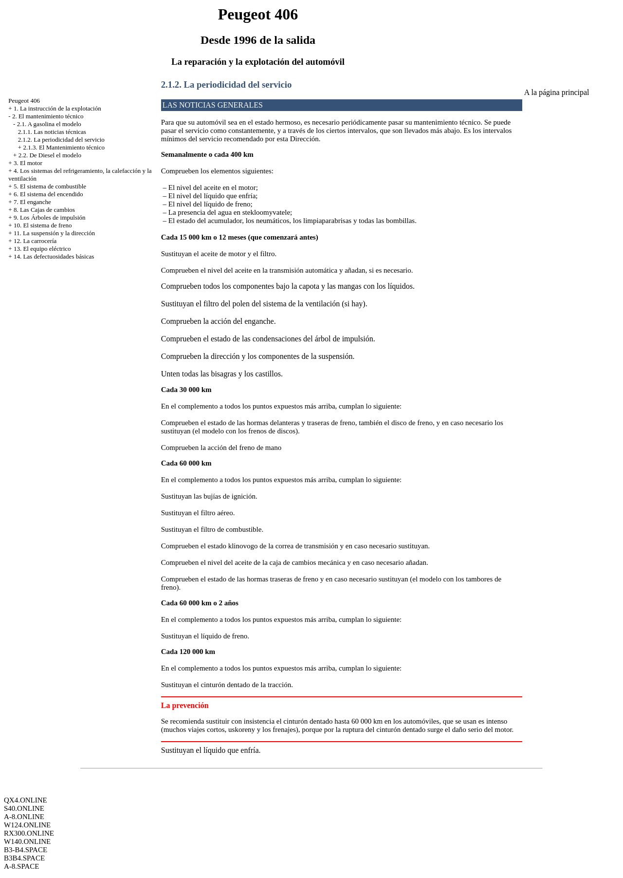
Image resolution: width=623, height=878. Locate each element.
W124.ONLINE (27, 825)
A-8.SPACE (21, 866)
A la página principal (556, 92)
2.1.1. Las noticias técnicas (52, 131)
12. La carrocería (35, 240)
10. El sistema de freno (43, 225)
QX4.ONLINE (25, 800)
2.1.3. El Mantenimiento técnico (64, 147)
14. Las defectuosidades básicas (54, 256)
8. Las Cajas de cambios (44, 209)
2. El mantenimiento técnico (48, 116)
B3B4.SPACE (24, 858)
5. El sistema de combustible (50, 186)
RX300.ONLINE (29, 833)
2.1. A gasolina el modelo (49, 124)
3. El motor (28, 163)
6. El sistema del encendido (48, 194)
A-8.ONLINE (24, 817)
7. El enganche (32, 201)
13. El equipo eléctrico (42, 248)
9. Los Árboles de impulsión (50, 217)
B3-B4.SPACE (25, 850)
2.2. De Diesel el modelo (49, 155)
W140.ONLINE (27, 841)
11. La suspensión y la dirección (54, 233)
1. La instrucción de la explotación (57, 108)
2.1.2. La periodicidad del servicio (61, 139)
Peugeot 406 (24, 100)
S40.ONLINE (24, 808)
